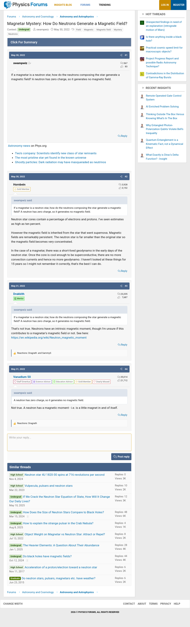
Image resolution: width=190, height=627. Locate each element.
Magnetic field (104, 31)
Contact (125, 605)
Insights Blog (63, 4)
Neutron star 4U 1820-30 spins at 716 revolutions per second (65, 476)
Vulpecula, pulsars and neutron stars (49, 487)
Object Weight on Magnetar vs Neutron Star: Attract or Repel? (65, 535)
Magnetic (88, 31)
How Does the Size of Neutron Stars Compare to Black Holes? (63, 513)
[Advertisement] (69, 108)
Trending (105, 4)
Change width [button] (16, 605)
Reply (124, 137)
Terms (149, 605)
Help (173, 605)
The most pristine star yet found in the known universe (50, 159)
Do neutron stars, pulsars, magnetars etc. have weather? (58, 579)
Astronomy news (19, 147)
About (138, 605)
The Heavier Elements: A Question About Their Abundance (61, 546)
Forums (85, 4)
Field (78, 31)
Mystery (118, 31)
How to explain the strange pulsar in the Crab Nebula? (58, 524)
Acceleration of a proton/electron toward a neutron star (61, 568)
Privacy (162, 605)
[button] (74, 5)
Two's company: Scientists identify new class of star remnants (56, 154)
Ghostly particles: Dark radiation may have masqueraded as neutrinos (60, 163)
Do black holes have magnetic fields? (47, 557)
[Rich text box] (69, 443)
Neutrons (13, 35)
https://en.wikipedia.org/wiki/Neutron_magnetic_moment (48, 339)
